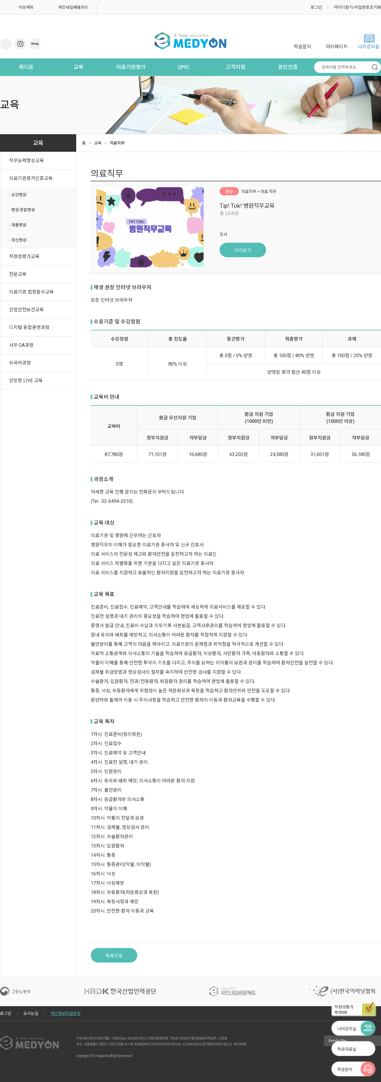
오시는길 (30, 1013)
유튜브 (6, 44)
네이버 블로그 (35, 44)
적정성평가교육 (24, 256)
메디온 (26, 67)
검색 (375, 67)
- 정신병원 (17, 240)
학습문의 (302, 46)
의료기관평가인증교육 (31, 178)
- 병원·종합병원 (22, 210)
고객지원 (235, 67)
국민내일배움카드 (73, 7)
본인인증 (288, 67)
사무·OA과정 (21, 345)
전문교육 (17, 274)
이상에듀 (26, 7)
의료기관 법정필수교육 (31, 292)
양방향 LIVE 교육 (26, 380)
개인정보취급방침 (65, 1013)
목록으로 (114, 955)
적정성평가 (354, 1010)
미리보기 (243, 250)
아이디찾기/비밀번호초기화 (357, 7)
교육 (78, 67)
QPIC (183, 67)
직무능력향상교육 (26, 160)
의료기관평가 (131, 67)
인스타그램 (20, 44)
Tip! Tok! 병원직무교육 (247, 205)
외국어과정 (20, 363)
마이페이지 (337, 46)
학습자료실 (346, 1049)
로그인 (316, 7)
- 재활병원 (17, 225)
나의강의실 (369, 46)
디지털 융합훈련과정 (29, 327)
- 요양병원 (17, 194)
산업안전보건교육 (26, 309)
